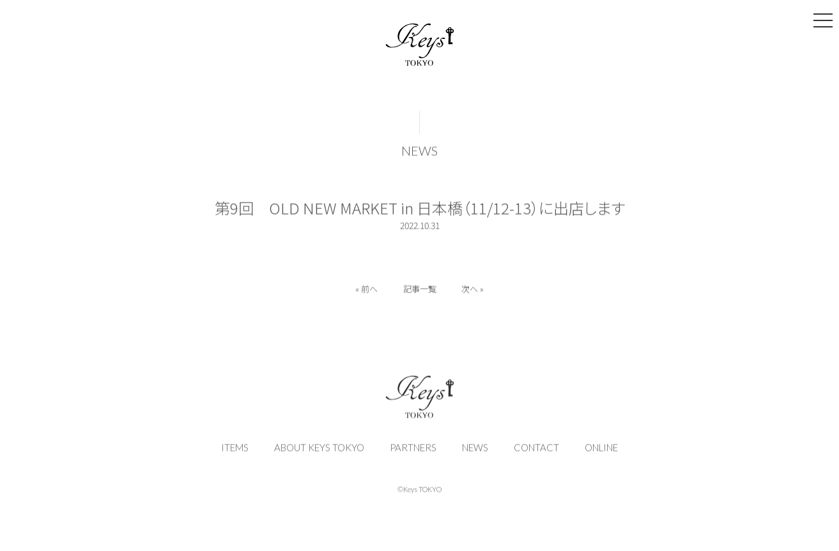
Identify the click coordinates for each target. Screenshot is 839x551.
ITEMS (235, 449)
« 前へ (366, 291)
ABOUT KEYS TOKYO (319, 449)
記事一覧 (419, 291)
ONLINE (601, 449)
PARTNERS (413, 449)
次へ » (473, 291)
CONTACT (536, 449)
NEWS (419, 152)
